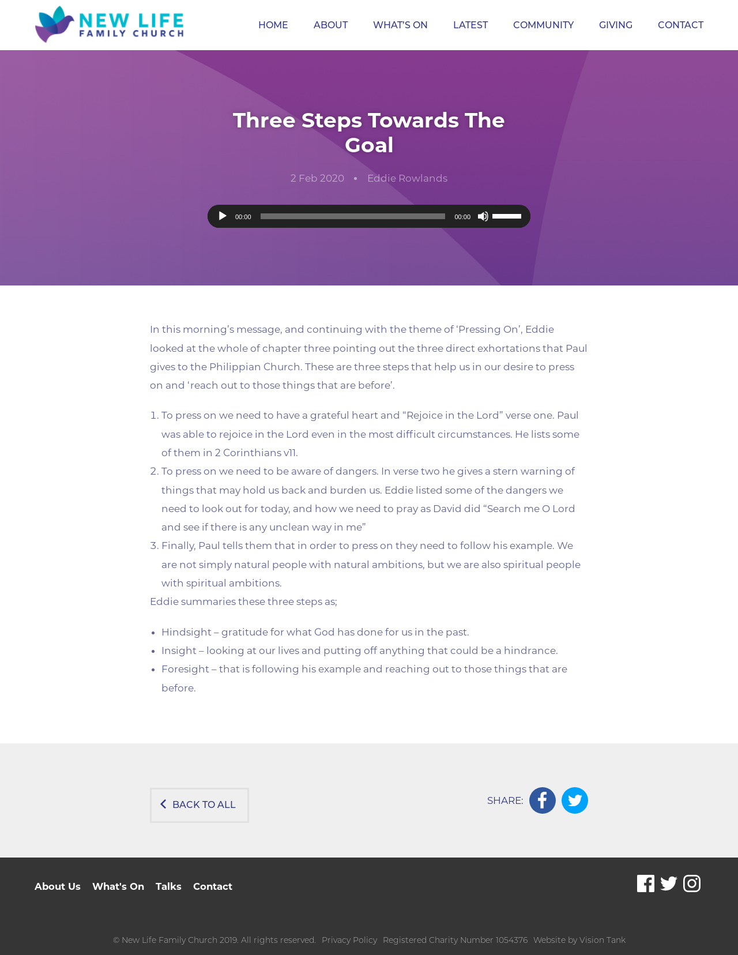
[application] (369, 216)
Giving (615, 25)
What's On (120, 876)
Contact (680, 25)
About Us (58, 876)
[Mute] (483, 216)
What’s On (400, 25)
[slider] (353, 216)
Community (543, 25)
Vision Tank (602, 930)
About (331, 25)
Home (273, 25)
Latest (470, 25)
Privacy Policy (349, 930)
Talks (172, 876)
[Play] (222, 216)
